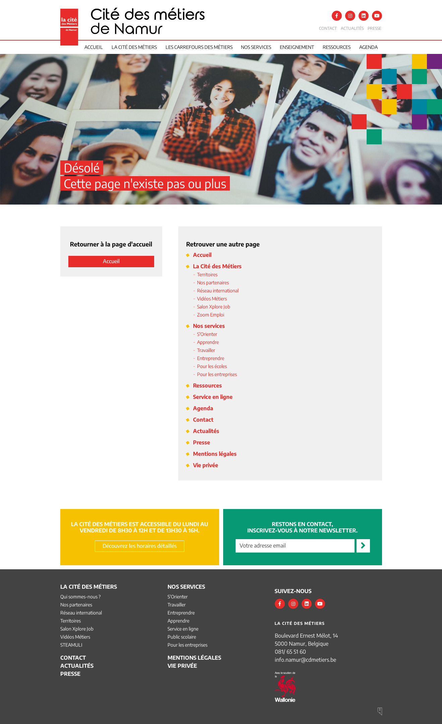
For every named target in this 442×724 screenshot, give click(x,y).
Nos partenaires (213, 282)
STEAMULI (71, 645)
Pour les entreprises (217, 374)
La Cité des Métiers (217, 266)
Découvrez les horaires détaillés (140, 545)
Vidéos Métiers (212, 298)
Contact (328, 28)
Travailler (206, 350)
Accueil (93, 47)
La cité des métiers (134, 47)
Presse (374, 28)
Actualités (352, 28)
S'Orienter (207, 334)
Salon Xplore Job (213, 306)
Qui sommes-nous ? (80, 596)
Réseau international (218, 290)
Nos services (256, 47)
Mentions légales (215, 453)
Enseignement (297, 47)
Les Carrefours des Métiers (199, 47)
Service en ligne (213, 396)
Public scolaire (182, 637)
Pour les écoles (212, 366)
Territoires (207, 274)
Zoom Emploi (210, 314)
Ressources (337, 47)
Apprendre (208, 342)
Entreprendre (210, 358)
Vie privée (205, 465)
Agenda (368, 47)
